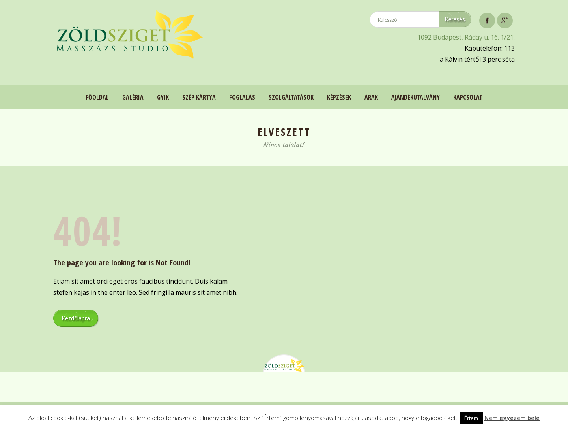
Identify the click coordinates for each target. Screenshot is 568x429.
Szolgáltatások (291, 97)
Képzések (339, 97)
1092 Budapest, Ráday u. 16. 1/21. (466, 37)
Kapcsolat (467, 97)
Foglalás (242, 97)
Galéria (133, 97)
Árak (371, 97)
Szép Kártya (199, 97)
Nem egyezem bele (512, 417)
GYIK (163, 97)
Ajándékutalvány (415, 97)
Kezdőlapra (76, 318)
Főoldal (97, 97)
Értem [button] (471, 417)
